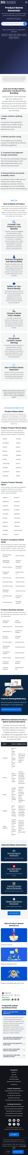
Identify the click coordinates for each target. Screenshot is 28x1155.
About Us (14, 1072)
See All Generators (14, 913)
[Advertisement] (14, 57)
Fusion (24, 35)
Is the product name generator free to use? (14, 1044)
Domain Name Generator (14, 854)
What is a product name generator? (14, 1012)
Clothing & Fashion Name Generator (14, 1106)
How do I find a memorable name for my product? (14, 1049)
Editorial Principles (14, 1079)
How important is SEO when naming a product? (14, 1055)
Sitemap (14, 1074)
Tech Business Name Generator (14, 1115)
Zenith (11, 37)
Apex (14, 35)
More (15, 37)
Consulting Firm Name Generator (14, 1100)
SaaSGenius (14, 1084)
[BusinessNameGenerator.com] (8, 2)
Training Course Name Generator (14, 887)
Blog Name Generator (14, 1098)
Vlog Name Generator (14, 1093)
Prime (10, 35)
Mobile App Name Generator (14, 902)
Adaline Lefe (7, 993)
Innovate (4, 35)
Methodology (5, 997)
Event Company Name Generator (14, 1109)
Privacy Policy (14, 1077)
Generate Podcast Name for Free (11, 709)
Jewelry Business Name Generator (14, 1091)
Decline (8, 1152)
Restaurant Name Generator (14, 1111)
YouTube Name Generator (14, 870)
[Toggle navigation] (26, 2)
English (13, 1134)
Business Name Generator (14, 1081)
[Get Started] (25, 23)
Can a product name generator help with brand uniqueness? (14, 1038)
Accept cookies (18, 1152)
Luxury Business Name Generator (14, 1113)
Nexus (19, 35)
